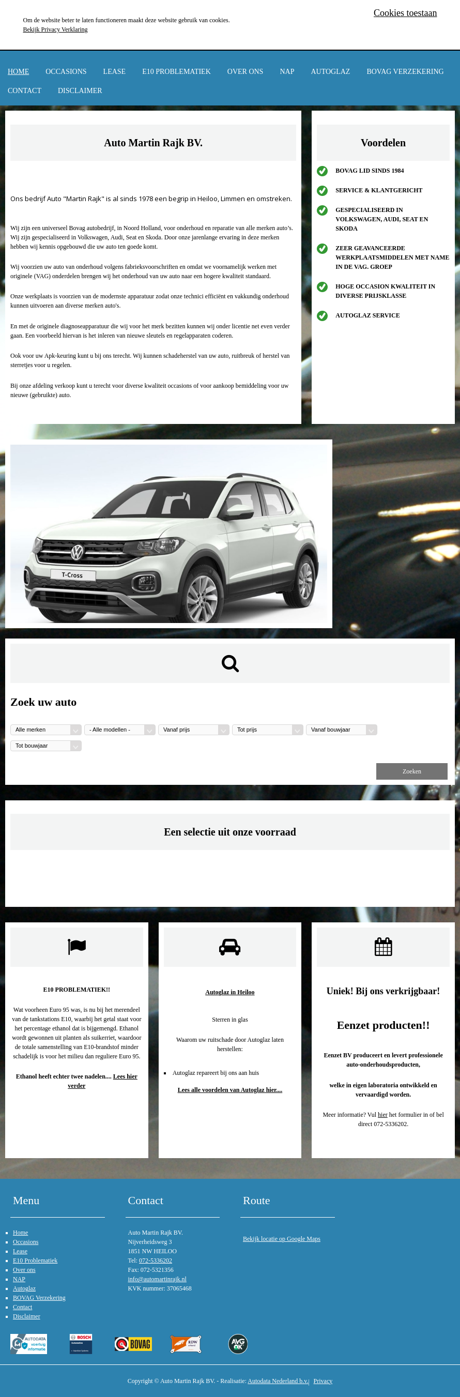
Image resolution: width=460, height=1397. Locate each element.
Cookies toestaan (405, 13)
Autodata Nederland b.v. (278, 1381)
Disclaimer (80, 91)
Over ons (245, 71)
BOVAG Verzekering (404, 71)
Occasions (65, 71)
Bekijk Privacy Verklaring (55, 29)
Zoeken (412, 771)
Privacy (323, 1381)
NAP (287, 71)
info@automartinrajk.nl (157, 1279)
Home (18, 71)
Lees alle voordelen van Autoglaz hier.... (230, 1090)
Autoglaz (330, 71)
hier (383, 1114)
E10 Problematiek (176, 71)
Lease (114, 71)
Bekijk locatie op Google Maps (281, 1238)
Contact (24, 91)
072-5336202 (155, 1260)
